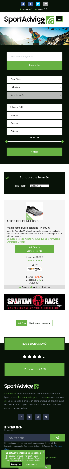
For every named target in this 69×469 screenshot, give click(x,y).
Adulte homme (32, 239)
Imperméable (18, 107)
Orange (22, 242)
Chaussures (13, 239)
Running (45, 239)
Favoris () (26, 9)
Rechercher (34, 65)
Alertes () (41, 9)
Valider (34, 152)
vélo (46, 397)
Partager (45, 287)
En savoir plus (31, 464)
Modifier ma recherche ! (40, 323)
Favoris (24, 287)
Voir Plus (22, 323)
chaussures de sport (27, 397)
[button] (34, 79)
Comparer (34, 260)
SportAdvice (10, 393)
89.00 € (34, 249)
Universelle (12, 242)
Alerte (34, 287)
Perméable (54, 239)
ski (5, 401)
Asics (21, 239)
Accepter (16, 464)
